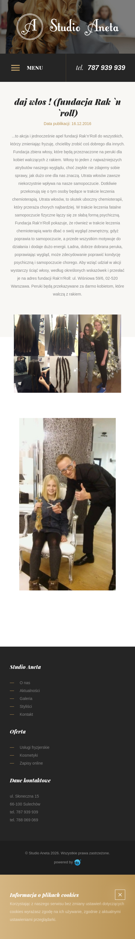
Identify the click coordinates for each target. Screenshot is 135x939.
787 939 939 (106, 67)
